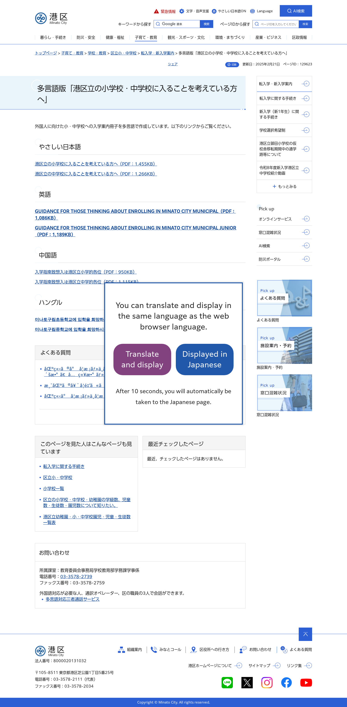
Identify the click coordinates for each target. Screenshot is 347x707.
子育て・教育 (72, 53)
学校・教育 (97, 53)
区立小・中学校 (124, 53)
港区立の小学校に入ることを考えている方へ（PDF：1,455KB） (96, 164)
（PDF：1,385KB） (100, 329)
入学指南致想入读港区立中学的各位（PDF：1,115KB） (88, 282)
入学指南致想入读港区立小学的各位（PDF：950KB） (86, 272)
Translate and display (142, 359)
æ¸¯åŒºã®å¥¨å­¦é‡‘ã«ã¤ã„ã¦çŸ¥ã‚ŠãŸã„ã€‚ (101, 385)
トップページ (46, 53)
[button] (164, 11)
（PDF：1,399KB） (102, 319)
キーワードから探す (158, 23)
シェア (173, 64)
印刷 (234, 64)
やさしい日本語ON (232, 11)
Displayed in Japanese (204, 359)
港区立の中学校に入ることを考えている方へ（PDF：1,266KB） (96, 174)
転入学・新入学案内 (157, 53)
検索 (305, 24)
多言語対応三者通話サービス (73, 599)
